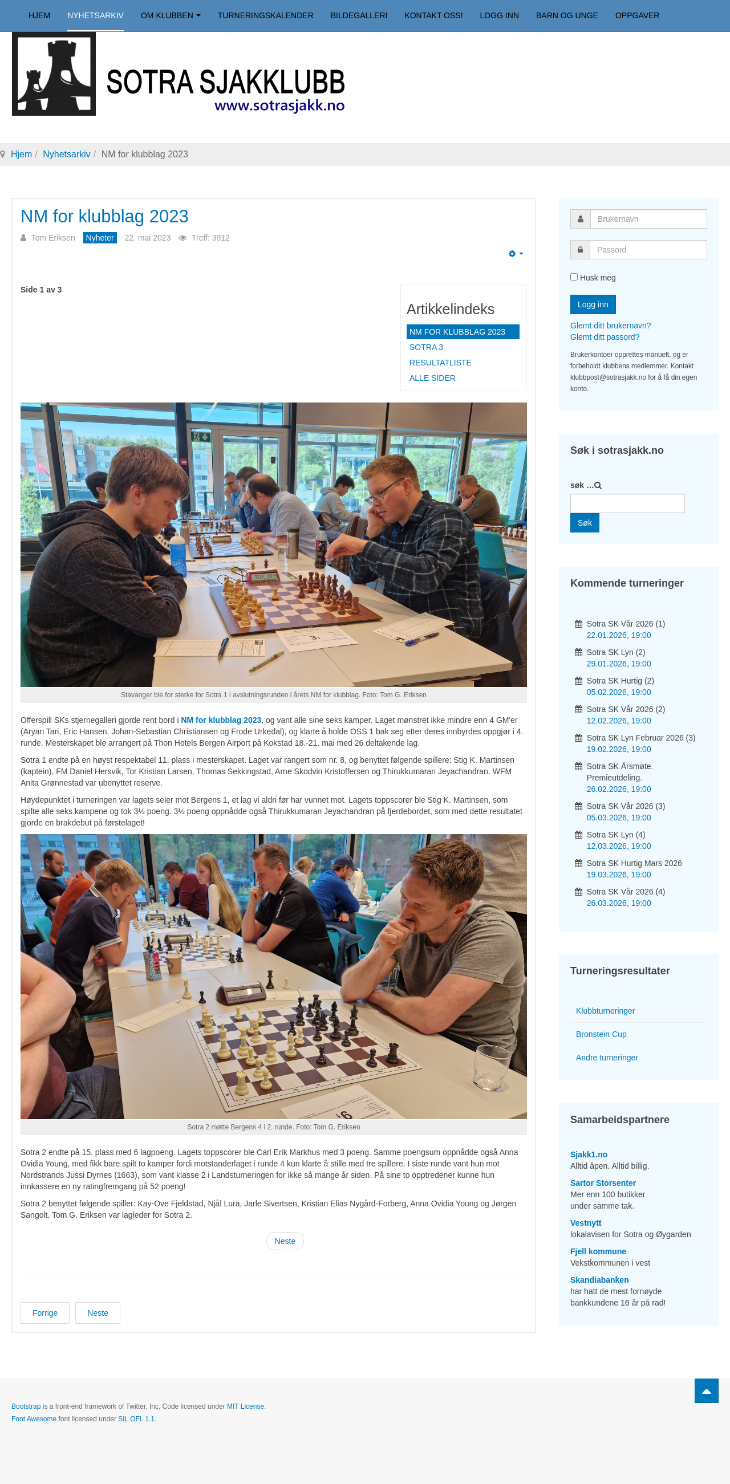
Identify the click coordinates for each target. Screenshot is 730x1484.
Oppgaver (637, 15)
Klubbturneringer (605, 1010)
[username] (648, 219)
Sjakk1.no (588, 1154)
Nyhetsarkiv (95, 15)
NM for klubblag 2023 (105, 216)
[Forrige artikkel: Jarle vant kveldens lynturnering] (45, 1313)
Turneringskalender (266, 15)
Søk (585, 522)
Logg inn (499, 15)
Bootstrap (25, 1406)
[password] (648, 249)
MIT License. (246, 1406)
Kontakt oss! (433, 15)
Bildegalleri (359, 15)
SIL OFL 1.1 (136, 1419)
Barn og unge (567, 15)
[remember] (574, 276)
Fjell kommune (598, 1251)
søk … (582, 485)
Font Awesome (33, 1419)
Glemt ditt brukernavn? (610, 325)
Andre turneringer (607, 1057)
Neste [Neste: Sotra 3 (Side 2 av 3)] (285, 1241)
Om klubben (171, 15)
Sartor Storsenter (603, 1183)
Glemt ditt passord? (604, 336)
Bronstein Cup (601, 1034)
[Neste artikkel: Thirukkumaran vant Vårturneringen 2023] (97, 1313)
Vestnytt (585, 1222)
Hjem (39, 15)
